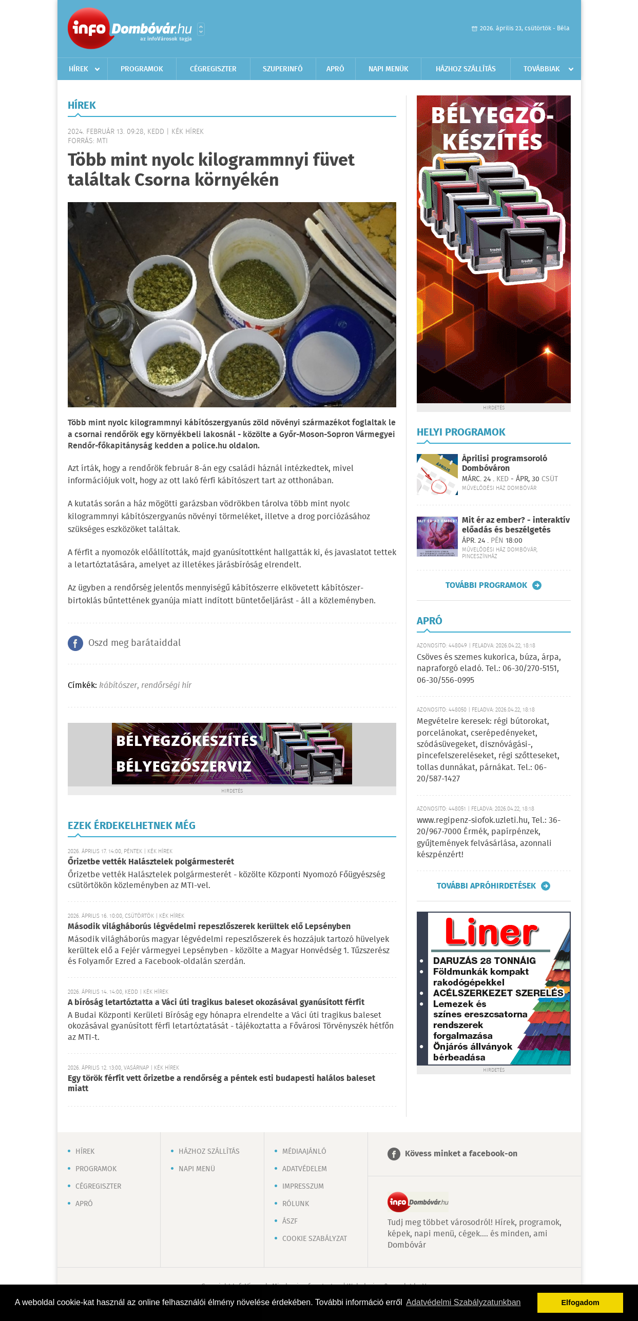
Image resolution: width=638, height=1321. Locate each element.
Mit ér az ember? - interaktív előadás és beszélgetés (516, 525)
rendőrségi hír (166, 685)
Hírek (78, 69)
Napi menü (197, 1169)
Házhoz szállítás (466, 69)
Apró (335, 69)
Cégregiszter (213, 69)
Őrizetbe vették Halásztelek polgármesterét (151, 862)
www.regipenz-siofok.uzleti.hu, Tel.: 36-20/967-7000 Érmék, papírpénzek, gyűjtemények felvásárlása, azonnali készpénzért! (488, 837)
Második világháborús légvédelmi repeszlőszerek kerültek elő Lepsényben (209, 926)
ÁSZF (290, 1221)
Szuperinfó (283, 69)
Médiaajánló (304, 1151)
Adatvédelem (304, 1169)
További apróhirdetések (486, 886)
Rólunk (295, 1204)
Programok (142, 69)
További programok (486, 585)
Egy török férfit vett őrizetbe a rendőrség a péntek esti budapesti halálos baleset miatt (221, 1083)
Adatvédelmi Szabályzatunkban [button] (463, 1302)
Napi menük (389, 69)
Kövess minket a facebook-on (461, 1154)
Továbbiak (542, 69)
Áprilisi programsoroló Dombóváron (504, 463)
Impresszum (303, 1186)
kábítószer (118, 685)
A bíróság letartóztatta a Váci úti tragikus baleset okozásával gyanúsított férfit (216, 1002)
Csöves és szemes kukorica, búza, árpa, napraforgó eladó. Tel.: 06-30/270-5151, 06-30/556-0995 (489, 669)
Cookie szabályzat (314, 1239)
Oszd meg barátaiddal (134, 643)
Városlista (201, 29)
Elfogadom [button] (581, 1302)
